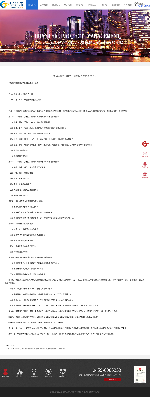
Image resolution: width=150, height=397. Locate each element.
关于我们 (44, 5)
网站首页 (32, 5)
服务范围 (68, 5)
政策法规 (92, 5)
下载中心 (104, 5)
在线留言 (48, 371)
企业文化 (56, 5)
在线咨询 (112, 379)
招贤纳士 (116, 5)
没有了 (13, 345)
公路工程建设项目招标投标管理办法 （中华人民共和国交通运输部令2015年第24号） (39, 349)
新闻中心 (80, 5)
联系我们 (128, 5)
